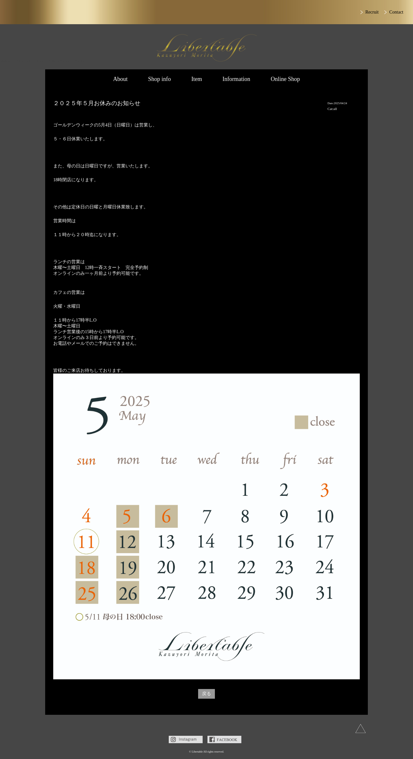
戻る (206, 693)
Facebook (224, 739)
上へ (360, 728)
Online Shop (285, 79)
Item (196, 79)
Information (236, 79)
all (335, 109)
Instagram (186, 739)
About (120, 79)
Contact (396, 12)
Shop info (159, 79)
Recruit (371, 12)
